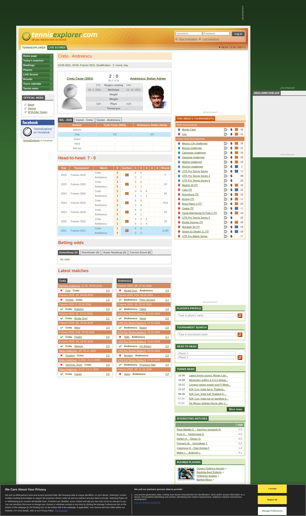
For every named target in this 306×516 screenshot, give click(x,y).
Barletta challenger (69, 285)
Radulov (79, 309)
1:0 (108, 299)
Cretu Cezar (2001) (80, 78)
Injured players (189, 462)
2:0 (108, 290)
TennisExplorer (31, 140)
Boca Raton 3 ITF (192, 203)
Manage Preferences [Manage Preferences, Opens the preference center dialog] (272, 511)
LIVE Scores (30, 74)
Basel (31, 104)
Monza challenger (192, 148)
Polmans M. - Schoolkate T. (192, 443)
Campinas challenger (194, 152)
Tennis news (30, 88)
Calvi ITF (187, 189)
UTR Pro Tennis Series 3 (196, 175)
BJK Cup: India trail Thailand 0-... (207, 394)
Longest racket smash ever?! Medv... (210, 384)
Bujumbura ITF (190, 194)
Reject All (272, 500)
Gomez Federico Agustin (210, 468)
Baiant (143, 327)
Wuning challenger (192, 166)
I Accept (272, 488)
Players (27, 69)
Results (27, 79)
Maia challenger (68, 350)
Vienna (32, 108)
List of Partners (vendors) (147, 503)
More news (234, 409)
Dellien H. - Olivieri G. (189, 438)
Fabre (143, 309)
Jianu (127, 374)
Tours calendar (32, 83)
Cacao (78, 374)
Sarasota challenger (193, 157)
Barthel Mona (204, 479)
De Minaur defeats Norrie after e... (208, 403)
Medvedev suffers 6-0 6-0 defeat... (208, 380)
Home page (30, 56)
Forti (67, 290)
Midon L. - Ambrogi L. (189, 452)
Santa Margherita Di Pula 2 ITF (199, 213)
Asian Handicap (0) (114, 252)
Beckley (128, 355)
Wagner (78, 346)
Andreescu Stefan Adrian (148, 78)
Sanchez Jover (73, 364)
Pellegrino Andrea (207, 475)
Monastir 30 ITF (191, 227)
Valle (127, 336)
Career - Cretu (84, 120)
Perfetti (69, 299)
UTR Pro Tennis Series (195, 171)
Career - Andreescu (108, 120)
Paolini (78, 336)
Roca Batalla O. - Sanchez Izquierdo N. (199, 429)
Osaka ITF (188, 208)
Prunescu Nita (148, 364)
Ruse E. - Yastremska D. (190, 434)
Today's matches (33, 60)
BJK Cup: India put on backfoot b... (209, 398)
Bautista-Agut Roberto (209, 472)
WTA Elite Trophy (37, 112)
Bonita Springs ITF (192, 222)
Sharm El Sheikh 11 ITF (195, 231)
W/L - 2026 (65, 120)
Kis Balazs (145, 346)
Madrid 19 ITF (190, 185)
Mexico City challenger (195, 143)
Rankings (29, 65)
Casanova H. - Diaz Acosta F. (193, 448)
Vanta (143, 318)
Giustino (70, 355)
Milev (77, 327)
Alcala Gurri (80, 318)
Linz (184, 134)
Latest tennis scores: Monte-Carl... (208, 375)
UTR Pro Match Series (194, 236)
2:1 (108, 318)
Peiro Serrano (147, 299)
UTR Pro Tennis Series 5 (132, 313)
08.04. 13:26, (234, 47)
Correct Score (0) (140, 252)
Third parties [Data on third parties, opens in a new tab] (61, 511)
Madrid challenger (192, 162)
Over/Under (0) (90, 252)
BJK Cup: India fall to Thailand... (207, 389)
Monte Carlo (189, 129)
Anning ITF (188, 199)
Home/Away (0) (68, 252)
